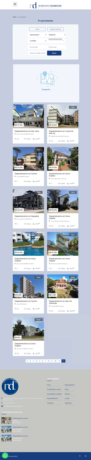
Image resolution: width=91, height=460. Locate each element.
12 (63, 361)
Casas (67, 389)
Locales (67, 398)
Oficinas (67, 394)
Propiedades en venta (54, 389)
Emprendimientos (52, 398)
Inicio (15, 17)
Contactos (50, 403)
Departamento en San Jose (27, 131)
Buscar (54, 53)
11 (59, 361)
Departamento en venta (20, 418)
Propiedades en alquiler (54, 394)
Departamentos (70, 385)
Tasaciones (68, 403)
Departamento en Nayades (27, 216)
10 (55, 361)
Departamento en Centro (26, 174)
